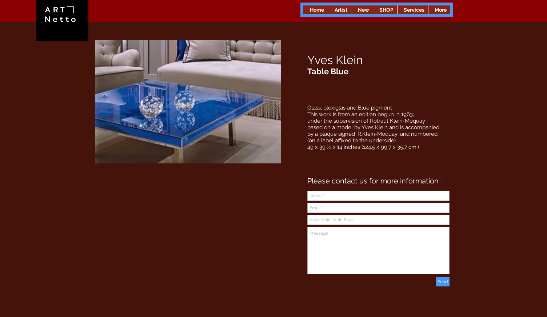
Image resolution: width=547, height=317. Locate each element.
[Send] (443, 281)
